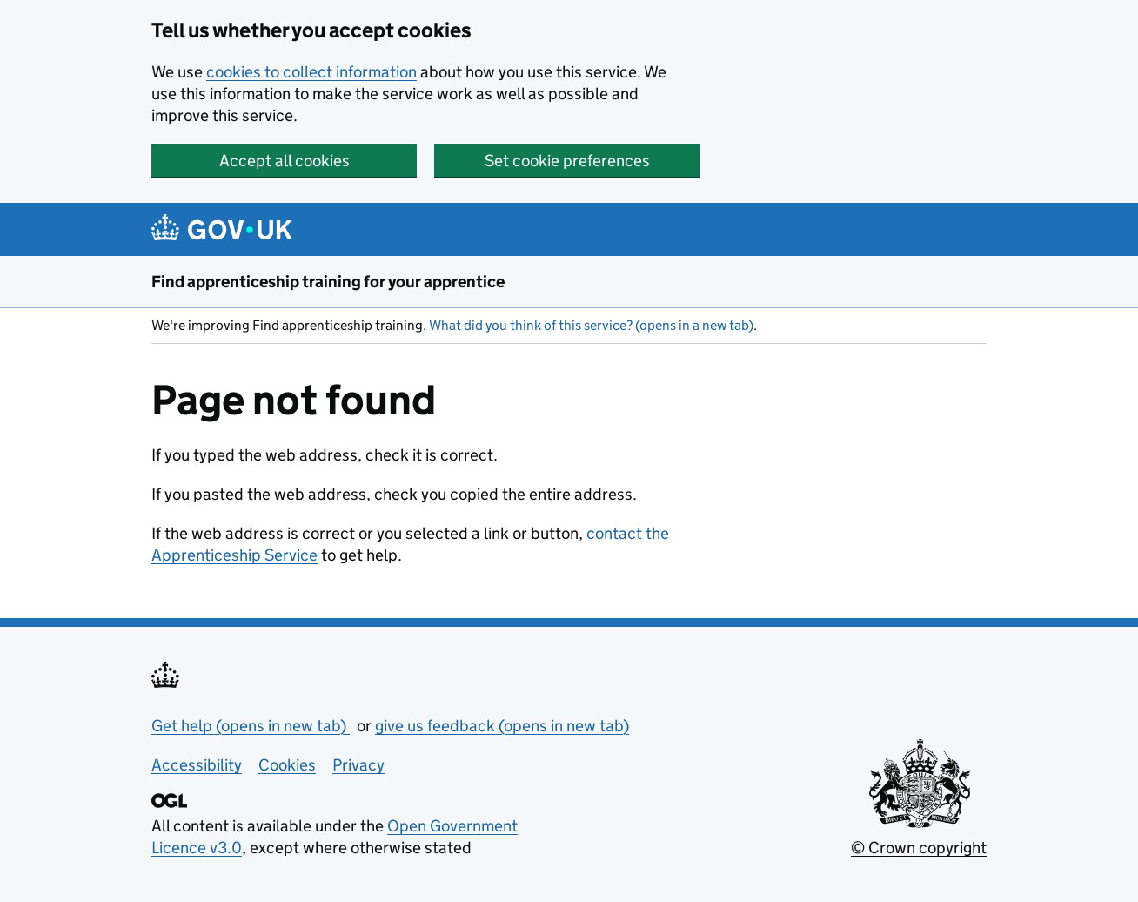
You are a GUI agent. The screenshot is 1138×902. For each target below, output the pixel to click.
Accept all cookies (284, 161)
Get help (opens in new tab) (250, 726)
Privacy (358, 765)
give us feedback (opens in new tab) (502, 726)
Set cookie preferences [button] (567, 161)
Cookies (287, 765)
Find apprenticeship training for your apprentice (328, 282)
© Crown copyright (919, 848)
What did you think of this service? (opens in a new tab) (591, 325)
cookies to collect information (311, 72)
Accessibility (196, 765)
